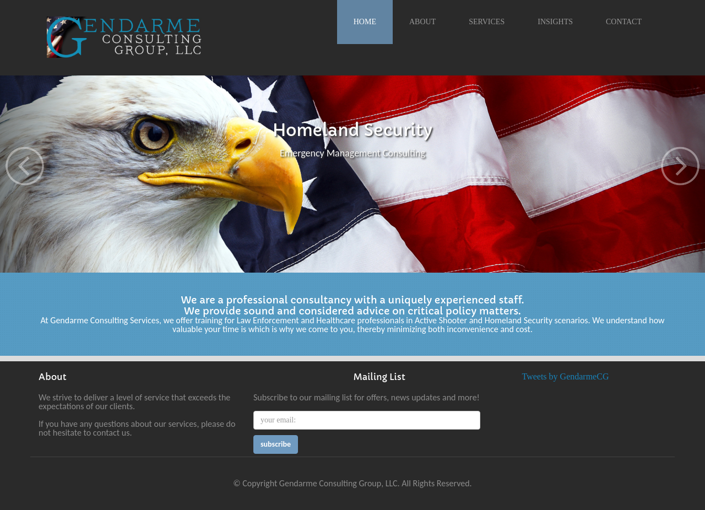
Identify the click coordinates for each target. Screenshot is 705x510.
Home (365, 22)
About (422, 22)
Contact (624, 22)
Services (487, 22)
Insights (555, 22)
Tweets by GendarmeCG (565, 376)
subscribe (276, 444)
